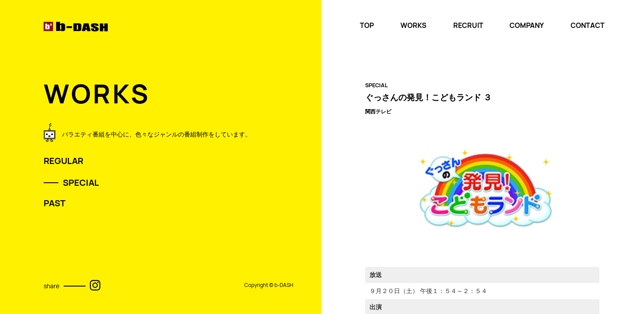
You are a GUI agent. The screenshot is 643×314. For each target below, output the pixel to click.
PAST (54, 203)
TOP (367, 25)
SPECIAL (81, 182)
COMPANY (527, 25)
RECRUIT (468, 25)
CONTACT (588, 25)
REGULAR (63, 161)
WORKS (413, 25)
